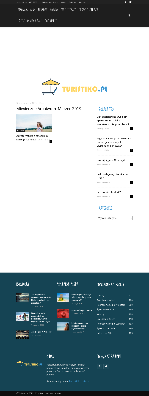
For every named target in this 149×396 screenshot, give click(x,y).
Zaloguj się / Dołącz (50, 2)
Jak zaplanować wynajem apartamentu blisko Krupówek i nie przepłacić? (113, 120)
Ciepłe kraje (68, 10)
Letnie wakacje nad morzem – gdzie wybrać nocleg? (80, 326)
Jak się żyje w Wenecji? (111, 160)
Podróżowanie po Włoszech (111, 304)
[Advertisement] (74, 50)
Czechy (100, 295)
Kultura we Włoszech (107, 333)
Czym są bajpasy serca (82, 310)
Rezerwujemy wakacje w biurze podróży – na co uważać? (81, 297)
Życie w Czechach (106, 328)
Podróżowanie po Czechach (111, 323)
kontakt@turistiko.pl (79, 381)
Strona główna (26, 10)
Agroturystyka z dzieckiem (32, 135)
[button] (129, 15)
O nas (63, 2)
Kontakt (82, 2)
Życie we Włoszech (106, 309)
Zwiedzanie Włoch (106, 300)
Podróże (43, 10)
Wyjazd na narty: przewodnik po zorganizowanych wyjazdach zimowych (114, 142)
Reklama (72, 2)
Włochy (100, 314)
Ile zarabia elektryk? (109, 192)
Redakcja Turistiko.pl (26, 140)
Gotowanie (51, 21)
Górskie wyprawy (88, 10)
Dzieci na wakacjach (30, 21)
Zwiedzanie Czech (106, 318)
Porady (54, 10)
